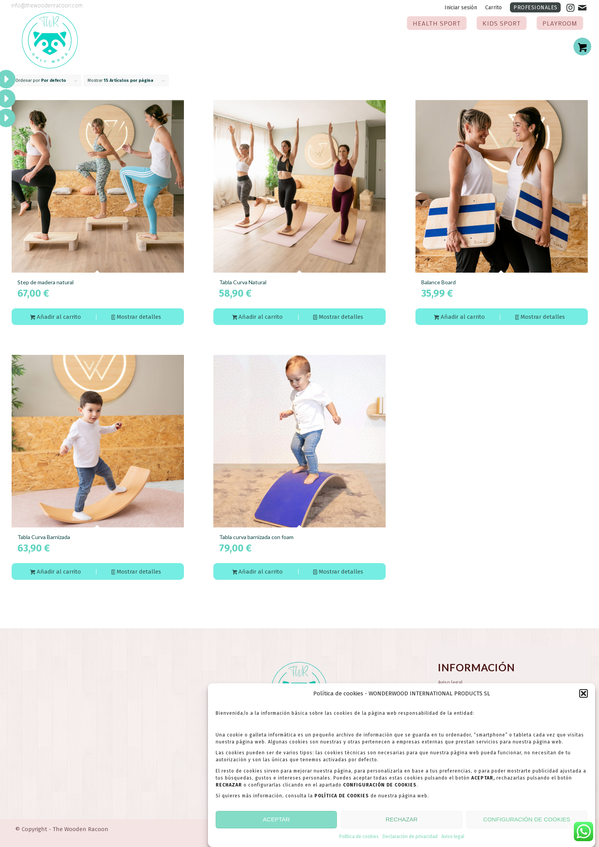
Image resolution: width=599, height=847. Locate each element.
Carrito (493, 7)
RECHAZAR (402, 822)
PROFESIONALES (535, 7)
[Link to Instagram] (570, 8)
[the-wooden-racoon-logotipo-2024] (50, 41)
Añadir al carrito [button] (55, 317)
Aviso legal (452, 839)
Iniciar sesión (461, 7)
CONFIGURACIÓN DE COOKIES (526, 822)
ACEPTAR (276, 822)
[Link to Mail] (582, 8)
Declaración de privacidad (410, 839)
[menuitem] (461, 8)
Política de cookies (359, 839)
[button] (583, 697)
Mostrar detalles (136, 317)
